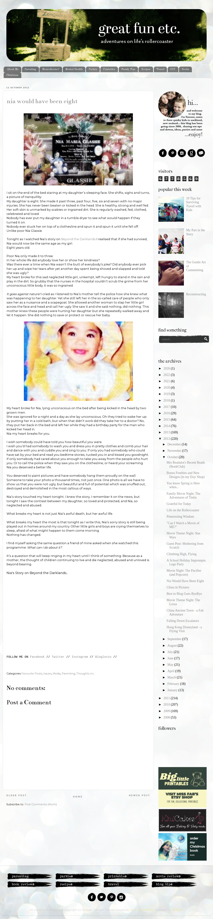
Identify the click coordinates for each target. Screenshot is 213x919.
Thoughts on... (85, 673)
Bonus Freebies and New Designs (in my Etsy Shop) (186, 475)
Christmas (12, 75)
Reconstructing (196, 294)
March (172, 677)
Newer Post (139, 795)
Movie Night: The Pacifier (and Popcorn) (184, 572)
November (174, 450)
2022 (167, 375)
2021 (167, 381)
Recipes (145, 69)
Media (56, 673)
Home (78, 796)
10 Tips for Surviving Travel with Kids (193, 204)
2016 (167, 413)
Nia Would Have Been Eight (42, 101)
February (173, 684)
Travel (160, 69)
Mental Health (73, 69)
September (174, 639)
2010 (167, 704)
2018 (167, 400)
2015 (167, 419)
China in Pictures (178, 587)
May (170, 664)
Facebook (37, 657)
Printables (109, 69)
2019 (167, 394)
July (170, 652)
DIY (172, 69)
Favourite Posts (31, 673)
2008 (167, 717)
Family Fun (128, 69)
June (170, 658)
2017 (167, 407)
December (174, 444)
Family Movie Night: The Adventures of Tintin (183, 495)
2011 (167, 698)
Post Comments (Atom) (41, 804)
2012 (167, 438)
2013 (167, 432)
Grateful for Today (179, 504)
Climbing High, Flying (182, 554)
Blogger (177, 910)
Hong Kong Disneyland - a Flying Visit (184, 629)
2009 (167, 711)
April (171, 671)
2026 (167, 368)
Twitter (58, 657)
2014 (167, 426)
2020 (167, 387)
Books (185, 69)
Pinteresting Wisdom (180, 516)
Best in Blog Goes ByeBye (184, 594)
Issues (47, 673)
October (173, 457)
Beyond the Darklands (78, 239)
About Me (13, 69)
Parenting (30, 69)
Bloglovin (103, 657)
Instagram (80, 657)
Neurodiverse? (50, 69)
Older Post (16, 795)
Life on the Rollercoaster (183, 510)
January (172, 690)
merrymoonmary (141, 910)
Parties (93, 69)
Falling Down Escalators (183, 621)
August (172, 645)
